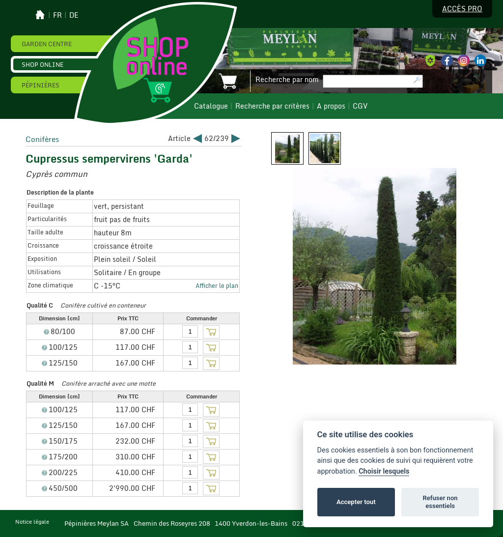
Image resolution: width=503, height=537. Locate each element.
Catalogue (211, 106)
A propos (331, 106)
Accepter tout (356, 502)
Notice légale (32, 521)
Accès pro (462, 8)
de (74, 15)
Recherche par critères (272, 106)
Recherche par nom (287, 79)
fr (57, 15)
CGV (360, 106)
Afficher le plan (217, 285)
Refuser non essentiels (439, 501)
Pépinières (40, 85)
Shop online (42, 64)
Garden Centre (47, 44)
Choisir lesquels (384, 471)
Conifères (42, 139)
